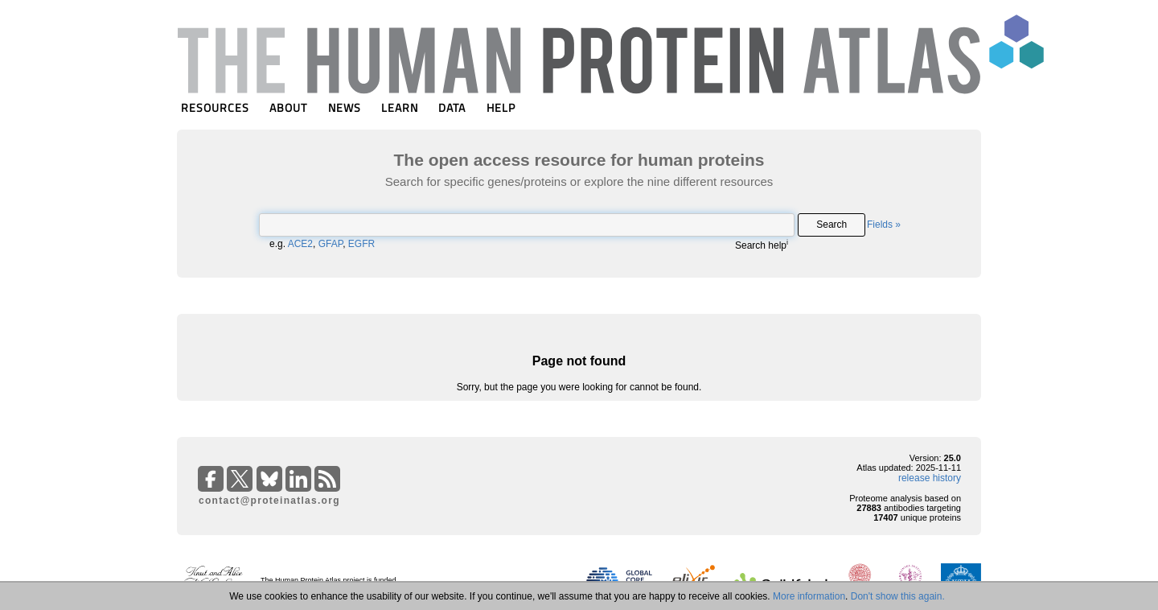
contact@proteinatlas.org (269, 500)
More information (809, 596)
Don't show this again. (898, 596)
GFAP (330, 243)
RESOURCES (215, 107)
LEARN (399, 107)
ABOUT (288, 107)
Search (831, 224)
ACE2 (300, 243)
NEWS (344, 107)
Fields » (884, 224)
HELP (501, 107)
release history (929, 478)
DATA (452, 107)
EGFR (361, 243)
